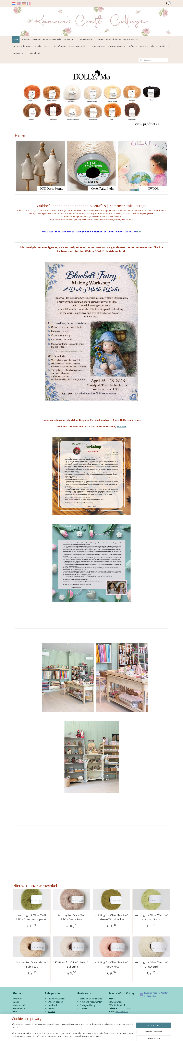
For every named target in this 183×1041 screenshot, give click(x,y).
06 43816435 (121, 1011)
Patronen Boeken (98, 46)
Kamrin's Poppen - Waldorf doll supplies (154, 994)
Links (15, 1011)
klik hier (121, 426)
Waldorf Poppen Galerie (63, 46)
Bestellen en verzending (91, 998)
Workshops (69, 39)
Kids (50, 1014)
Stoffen (132, 46)
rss (90, 1036)
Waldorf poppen (55, 1001)
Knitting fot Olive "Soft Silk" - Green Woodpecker (32, 917)
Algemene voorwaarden (91, 1001)
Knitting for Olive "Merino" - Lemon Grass (151, 917)
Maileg (144, 46)
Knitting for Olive (117, 46)
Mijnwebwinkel (126, 1036)
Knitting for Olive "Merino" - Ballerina (71, 964)
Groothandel (35, 53)
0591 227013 (125, 1008)
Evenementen (19, 1008)
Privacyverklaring (87, 1005)
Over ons (17, 998)
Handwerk (82, 46)
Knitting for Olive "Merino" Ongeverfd (151, 964)
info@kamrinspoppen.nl (125, 1018)
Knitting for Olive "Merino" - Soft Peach (31, 964)
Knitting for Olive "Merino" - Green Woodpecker (111, 917)
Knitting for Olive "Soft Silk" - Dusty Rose (71, 917)
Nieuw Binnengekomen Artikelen (47, 39)
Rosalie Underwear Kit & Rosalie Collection (31, 46)
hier (138, 231)
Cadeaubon (26, 39)
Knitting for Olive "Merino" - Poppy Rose (111, 964)
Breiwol (51, 1008)
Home (15, 39)
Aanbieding (19, 53)
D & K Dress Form (130, 39)
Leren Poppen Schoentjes (109, 39)
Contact (83, 1008)
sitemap (84, 1036)
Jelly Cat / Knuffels (160, 46)
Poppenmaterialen (86, 39)
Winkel (16, 1001)
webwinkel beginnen (101, 1036)
